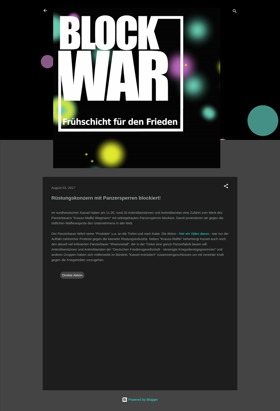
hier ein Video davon (194, 233)
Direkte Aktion (72, 275)
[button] (226, 186)
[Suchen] (234, 12)
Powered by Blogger (140, 399)
